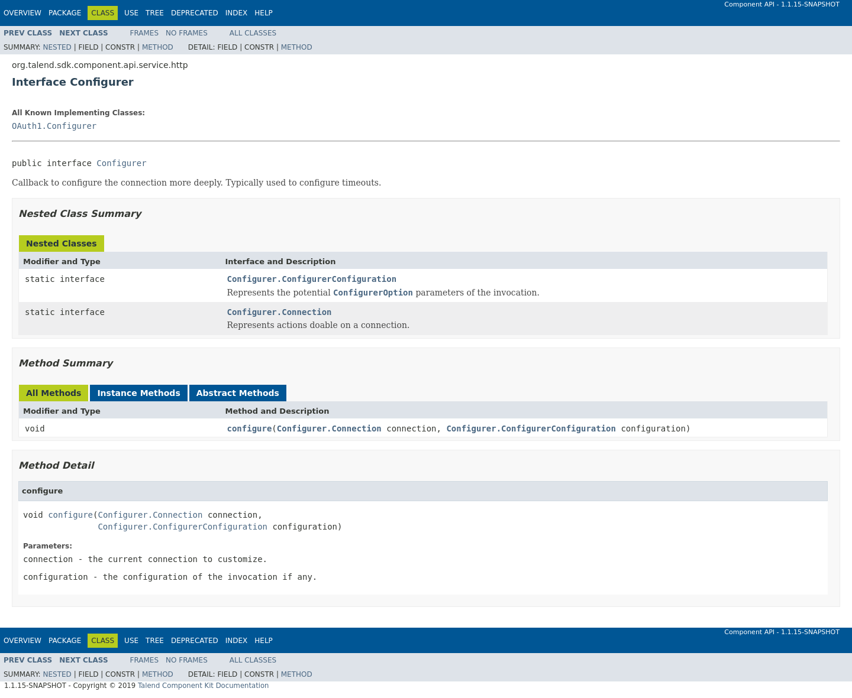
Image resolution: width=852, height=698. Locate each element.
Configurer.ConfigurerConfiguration (312, 279)
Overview (22, 13)
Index (236, 13)
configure (249, 428)
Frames (144, 33)
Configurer (121, 163)
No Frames (187, 33)
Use (131, 13)
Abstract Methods (237, 393)
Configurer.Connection (279, 312)
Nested (57, 47)
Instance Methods (138, 393)
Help (263, 13)
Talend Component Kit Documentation (203, 685)
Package (65, 13)
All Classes (253, 33)
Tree (155, 13)
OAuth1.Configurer (54, 126)
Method (157, 47)
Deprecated (194, 13)
